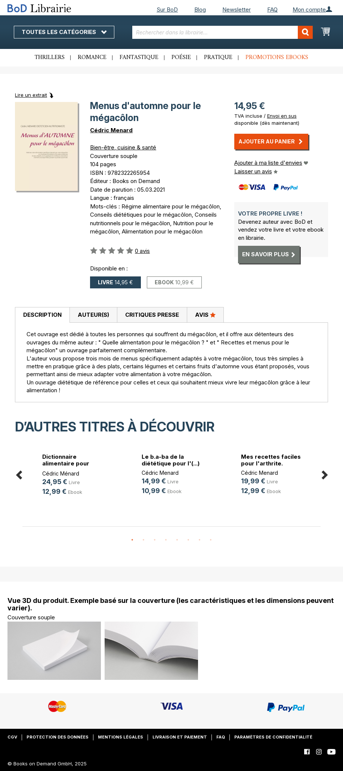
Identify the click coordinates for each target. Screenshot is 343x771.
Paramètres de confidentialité (273, 737)
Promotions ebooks (276, 57)
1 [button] (132, 540)
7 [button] (199, 540)
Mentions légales (120, 737)
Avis (205, 314)
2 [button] (143, 540)
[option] (72, 476)
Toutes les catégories (64, 31)
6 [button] (188, 540)
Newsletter (236, 9)
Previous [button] (18, 473)
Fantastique (139, 57)
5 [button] (177, 540)
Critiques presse (152, 314)
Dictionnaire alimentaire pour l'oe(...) (65, 463)
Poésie (181, 57)
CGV (12, 737)
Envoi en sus (282, 116)
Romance (92, 57)
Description (42, 314)
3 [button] (154, 540)
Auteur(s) (93, 314)
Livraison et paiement (179, 737)
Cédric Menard (111, 130)
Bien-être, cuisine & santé (123, 147)
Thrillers (50, 57)
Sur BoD (167, 9)
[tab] (42, 315)
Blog (200, 9)
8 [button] (210, 540)
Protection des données (58, 737)
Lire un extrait (31, 95)
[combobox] (222, 32)
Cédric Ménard (60, 473)
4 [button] (166, 540)
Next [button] (324, 473)
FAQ (272, 9)
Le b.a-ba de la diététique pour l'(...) (171, 460)
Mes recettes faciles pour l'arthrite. (271, 460)
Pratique (218, 57)
